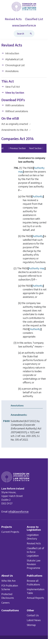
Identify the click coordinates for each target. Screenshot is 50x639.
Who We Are (8, 580)
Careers (5, 602)
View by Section (12, 92)
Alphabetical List (12, 59)
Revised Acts (34, 543)
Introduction (10, 53)
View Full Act (10, 86)
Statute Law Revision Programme (33, 564)
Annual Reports (35, 597)
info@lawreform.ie (18, 511)
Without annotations (14, 111)
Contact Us (33, 615)
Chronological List (13, 65)
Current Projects (10, 531)
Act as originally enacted (16, 123)
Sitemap (31, 624)
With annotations (12, 105)
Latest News (34, 620)
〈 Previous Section (16, 148)
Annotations (10, 71)
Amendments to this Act (16, 129)
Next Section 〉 (36, 148)
